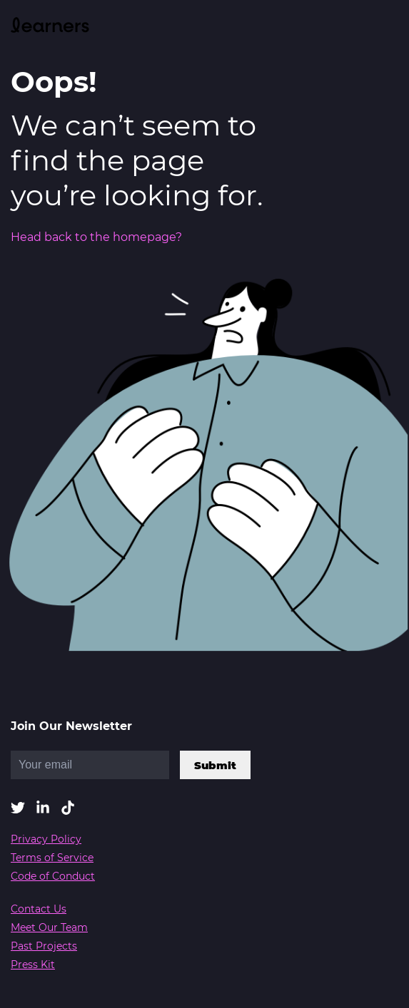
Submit (215, 765)
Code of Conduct (53, 876)
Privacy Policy (46, 839)
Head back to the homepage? (96, 237)
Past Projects (44, 946)
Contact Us (38, 908)
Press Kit (33, 964)
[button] (18, 809)
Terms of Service (52, 857)
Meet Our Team (49, 927)
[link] (50, 26)
